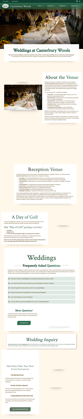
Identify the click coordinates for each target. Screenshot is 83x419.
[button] (76, 1)
